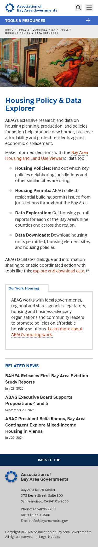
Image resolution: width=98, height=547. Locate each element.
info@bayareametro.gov (49, 520)
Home (9, 29)
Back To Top (49, 459)
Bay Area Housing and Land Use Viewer (46, 155)
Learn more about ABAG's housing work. (47, 331)
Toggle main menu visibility (90, 7)
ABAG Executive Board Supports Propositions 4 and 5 (38, 400)
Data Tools (60, 29)
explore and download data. (61, 271)
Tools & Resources (25, 20)
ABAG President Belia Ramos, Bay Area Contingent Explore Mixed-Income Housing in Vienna (45, 424)
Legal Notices (49, 536)
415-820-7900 (44, 509)
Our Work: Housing (24, 288)
